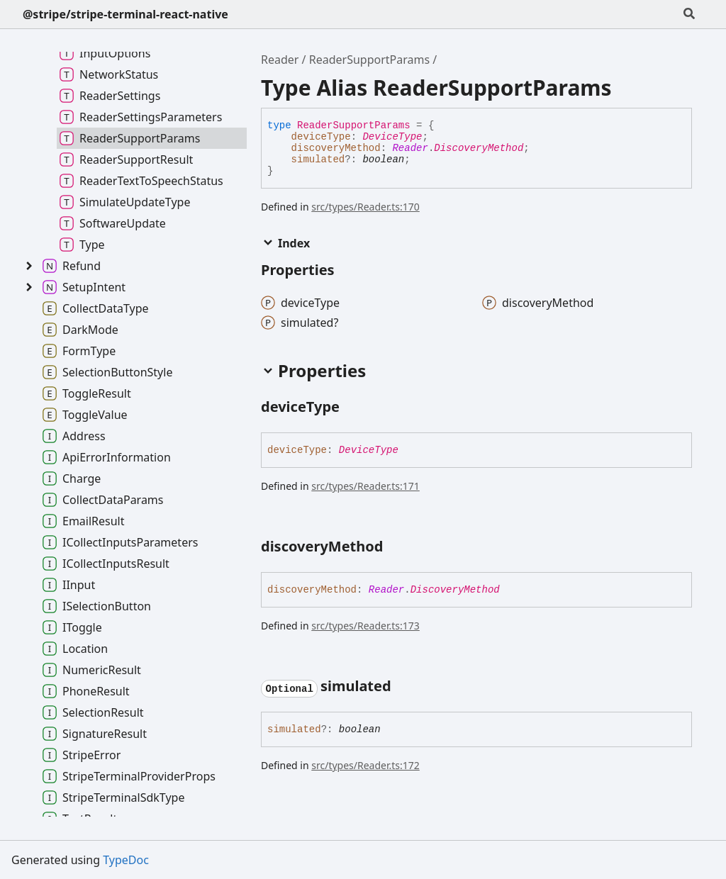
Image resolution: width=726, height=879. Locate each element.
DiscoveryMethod (478, 148)
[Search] (689, 14)
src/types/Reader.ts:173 (365, 625)
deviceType (321, 136)
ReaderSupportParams (369, 59)
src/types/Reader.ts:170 (365, 206)
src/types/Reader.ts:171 (365, 486)
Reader (279, 59)
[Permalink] (352, 408)
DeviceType (392, 136)
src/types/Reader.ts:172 (365, 765)
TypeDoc (126, 860)
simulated (318, 159)
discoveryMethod (336, 148)
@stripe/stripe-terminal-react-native (125, 14)
